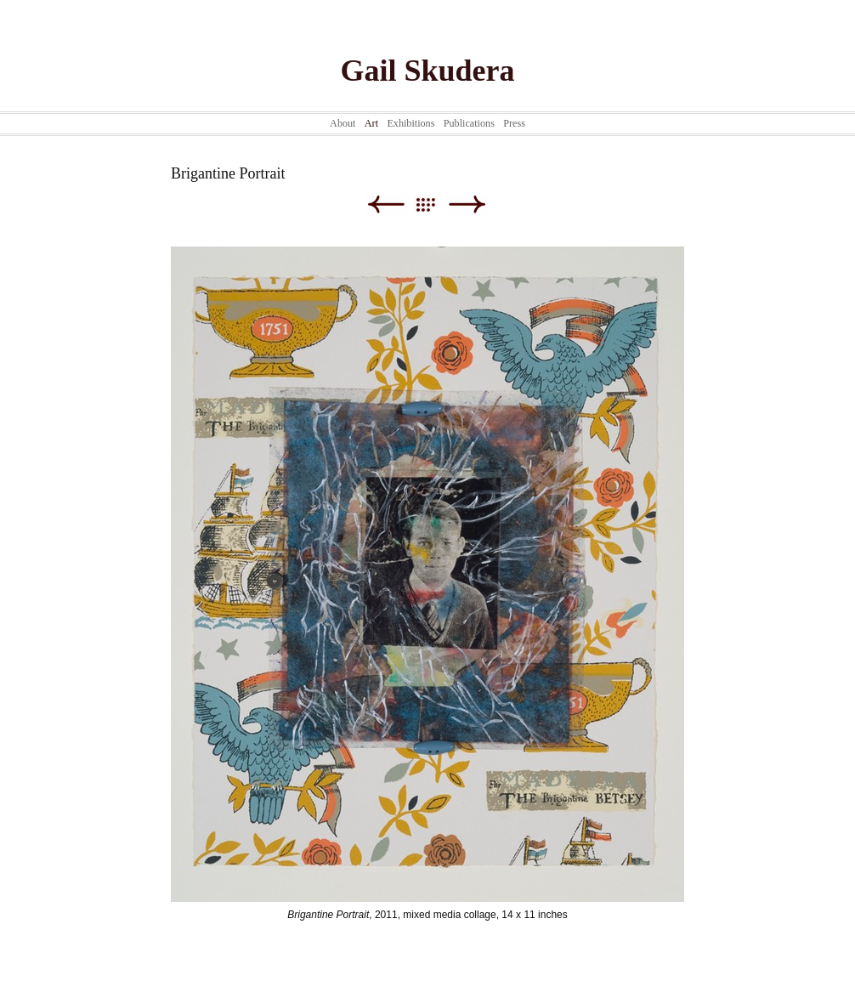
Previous (385, 204)
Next (467, 204)
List (434, 204)
